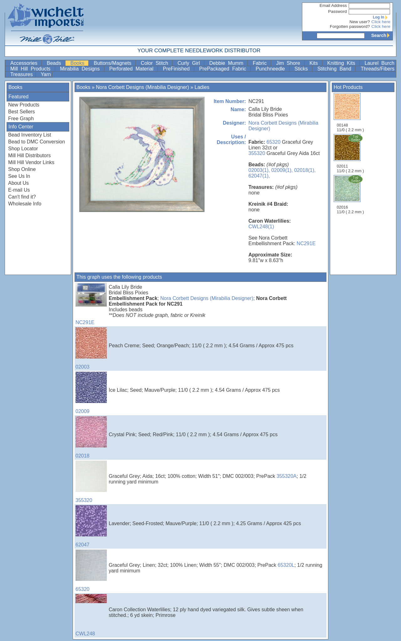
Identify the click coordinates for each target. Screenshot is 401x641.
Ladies (202, 87)
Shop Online (22, 169)
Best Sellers (21, 111)
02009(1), (282, 170)
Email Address (333, 5)
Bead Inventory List (29, 134)
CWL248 (91, 615)
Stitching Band (335, 68)
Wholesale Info (24, 203)
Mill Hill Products (32, 68)
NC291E (306, 243)
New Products (23, 104)
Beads (55, 63)
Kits (315, 63)
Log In (381, 17)
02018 (91, 437)
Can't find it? (22, 196)
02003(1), (259, 170)
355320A (287, 476)
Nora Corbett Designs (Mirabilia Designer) (142, 87)
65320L (286, 565)
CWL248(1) (261, 226)
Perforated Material (132, 68)
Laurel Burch (379, 63)
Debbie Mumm (227, 63)
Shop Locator (23, 148)
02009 (91, 393)
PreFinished (178, 68)
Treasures (22, 74)
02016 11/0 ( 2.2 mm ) (351, 194)
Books (78, 63)
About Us (18, 183)
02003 (91, 348)
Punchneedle (272, 68)
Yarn (46, 74)
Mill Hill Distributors (29, 155)
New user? (360, 21)
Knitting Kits (342, 63)
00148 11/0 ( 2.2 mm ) (350, 112)
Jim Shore (289, 63)
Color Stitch (156, 63)
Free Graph (21, 118)
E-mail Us (19, 190)
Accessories (25, 63)
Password (337, 11)
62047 (91, 526)
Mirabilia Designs (81, 68)
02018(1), (305, 170)
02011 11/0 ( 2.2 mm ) (351, 153)
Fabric (261, 63)
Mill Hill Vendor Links (31, 162)
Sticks (302, 68)
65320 (274, 142)
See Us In (19, 176)
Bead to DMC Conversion (36, 141)
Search (382, 35)
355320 (256, 153)
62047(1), (259, 175)
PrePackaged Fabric (224, 68)
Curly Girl (190, 63)
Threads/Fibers (377, 68)
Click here (381, 21)
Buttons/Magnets (114, 63)
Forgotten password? (350, 26)
